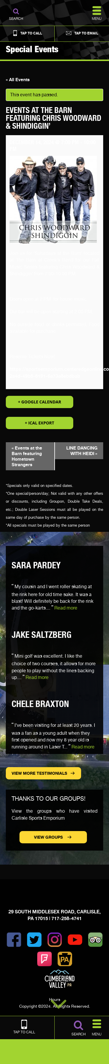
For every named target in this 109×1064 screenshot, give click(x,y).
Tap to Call (27, 33)
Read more (65, 608)
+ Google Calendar (39, 402)
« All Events (18, 79)
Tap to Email (81, 33)
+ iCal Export (39, 423)
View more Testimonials (39, 773)
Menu (97, 1027)
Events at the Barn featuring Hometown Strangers (27, 456)
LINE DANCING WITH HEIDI (81, 450)
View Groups (49, 837)
